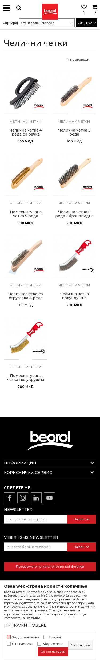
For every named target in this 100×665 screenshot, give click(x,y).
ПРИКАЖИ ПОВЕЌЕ (25, 625)
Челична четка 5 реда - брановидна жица (74, 216)
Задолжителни (26, 637)
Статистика (23, 644)
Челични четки (26, 121)
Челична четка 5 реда (74, 132)
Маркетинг (52, 644)
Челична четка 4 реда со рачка (25, 132)
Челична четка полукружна (74, 296)
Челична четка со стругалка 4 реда (25, 296)
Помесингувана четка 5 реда (26, 214)
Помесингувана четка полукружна (25, 378)
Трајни (55, 637)
